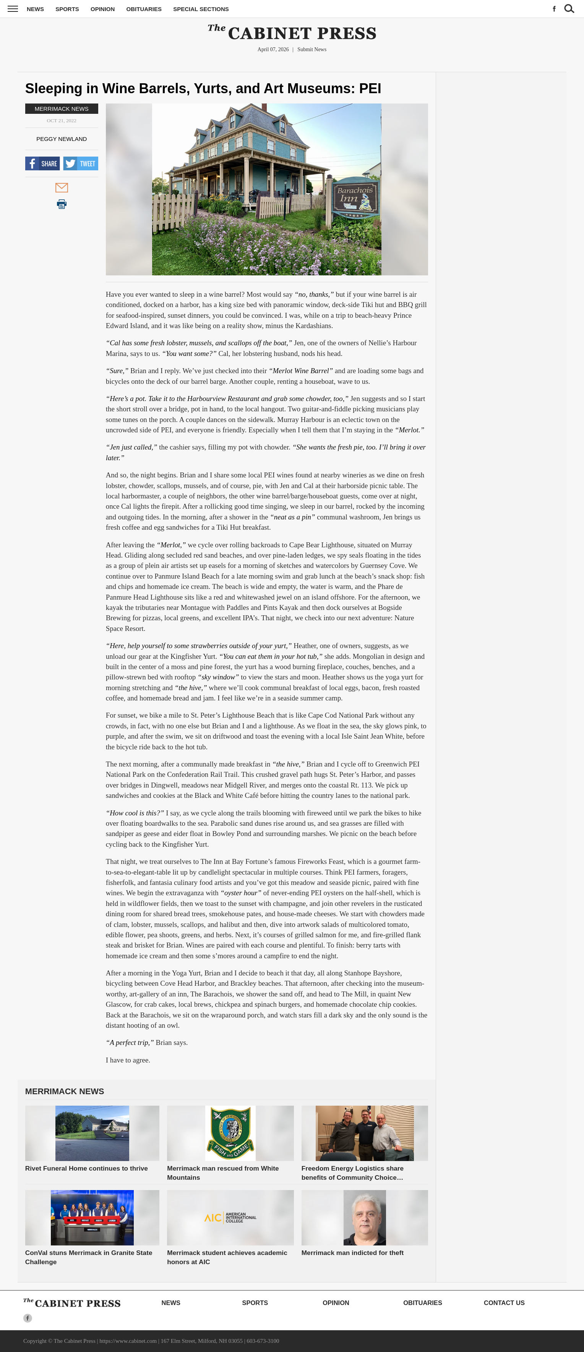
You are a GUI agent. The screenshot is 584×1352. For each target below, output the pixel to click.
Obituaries (144, 9)
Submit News (311, 49)
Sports (67, 9)
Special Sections (201, 9)
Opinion (103, 9)
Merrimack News (62, 108)
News (35, 9)
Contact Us (504, 1302)
